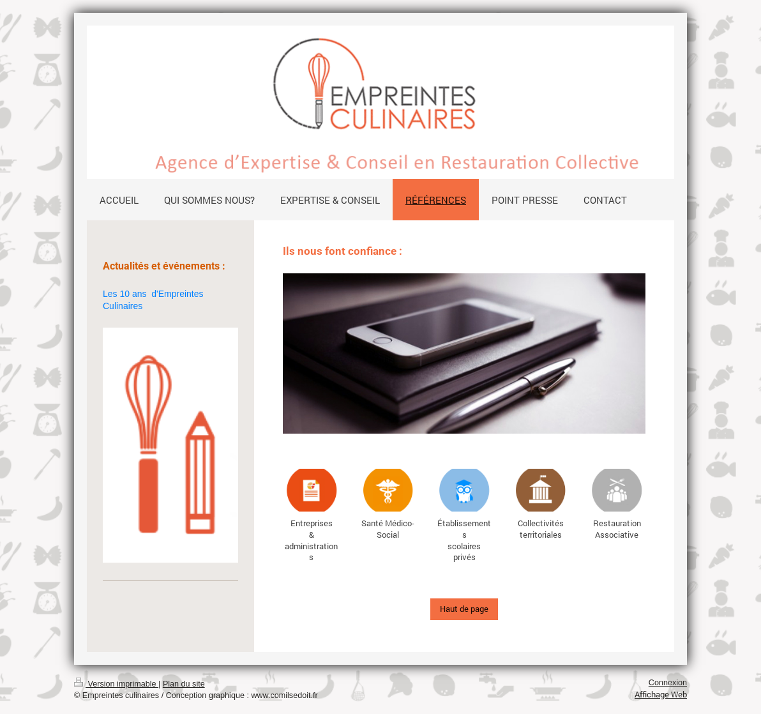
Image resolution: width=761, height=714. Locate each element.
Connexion (668, 682)
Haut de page (464, 609)
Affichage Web (661, 694)
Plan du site (184, 684)
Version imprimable (116, 684)
